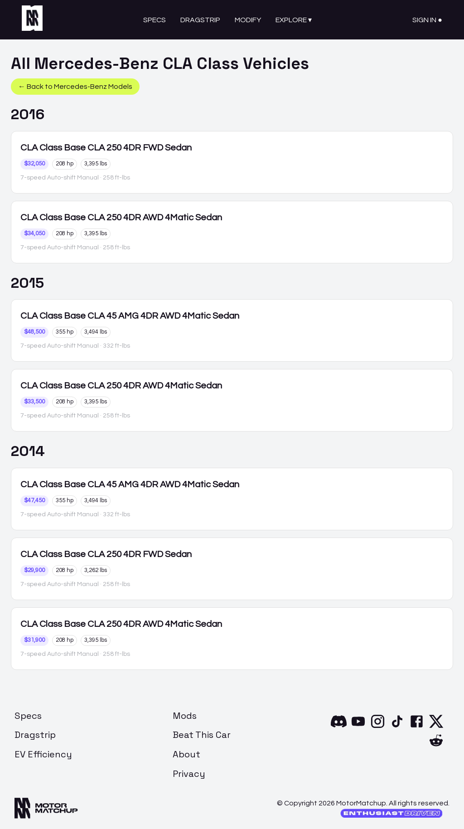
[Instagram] (377, 727)
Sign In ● (427, 20)
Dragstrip (200, 20)
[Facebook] (416, 727)
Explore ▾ (294, 20)
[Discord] (338, 727)
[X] (436, 727)
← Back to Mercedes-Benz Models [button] (75, 86)
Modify (248, 20)
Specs (154, 20)
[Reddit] (436, 746)
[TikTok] (397, 727)
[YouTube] (358, 727)
